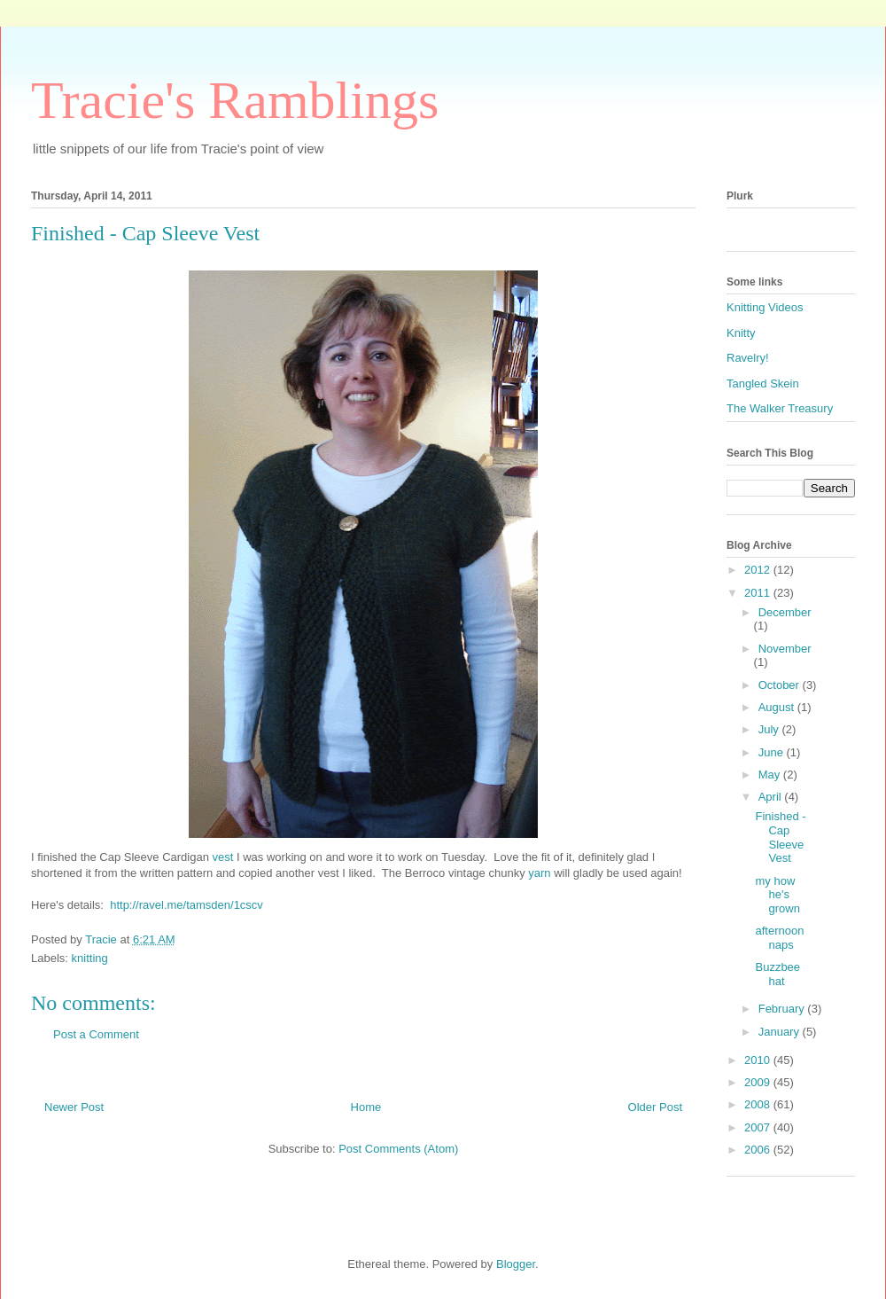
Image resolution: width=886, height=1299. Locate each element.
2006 (758, 1149)
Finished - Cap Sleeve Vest (780, 837)
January (780, 1031)
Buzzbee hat (777, 974)
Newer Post (74, 1107)
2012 (758, 569)
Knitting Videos (765, 307)
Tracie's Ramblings (235, 100)
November (785, 648)
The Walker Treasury (780, 408)
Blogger (515, 1264)
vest (225, 857)
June (772, 752)
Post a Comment (96, 1034)
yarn (541, 873)
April (771, 796)
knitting (90, 958)
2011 (758, 592)
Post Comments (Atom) (398, 1148)
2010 (758, 1060)
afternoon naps (779, 937)
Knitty (741, 333)
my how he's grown (777, 894)
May (770, 774)
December (785, 612)
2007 (758, 1127)
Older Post (655, 1107)
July (770, 729)
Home (366, 1107)
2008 (758, 1104)
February (783, 1008)
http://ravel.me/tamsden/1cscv (186, 905)
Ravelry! (748, 357)
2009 (758, 1082)
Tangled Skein (763, 383)
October (780, 685)
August (777, 707)
